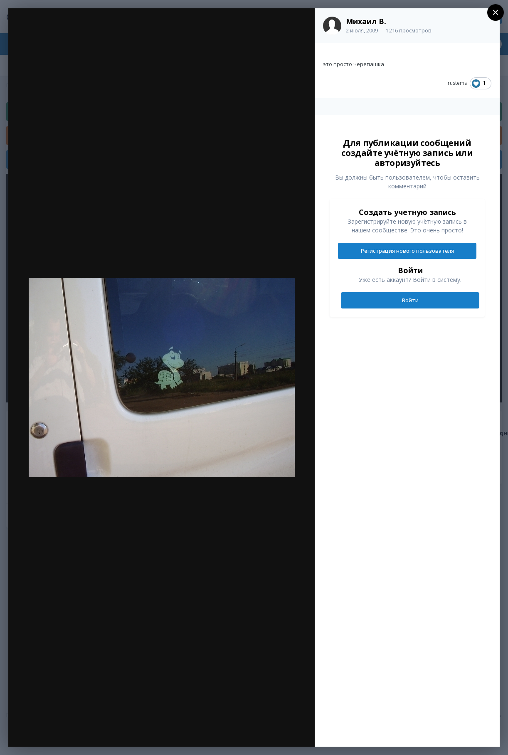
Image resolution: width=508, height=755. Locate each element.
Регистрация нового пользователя (407, 250)
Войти (410, 300)
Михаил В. (366, 21)
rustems (457, 82)
